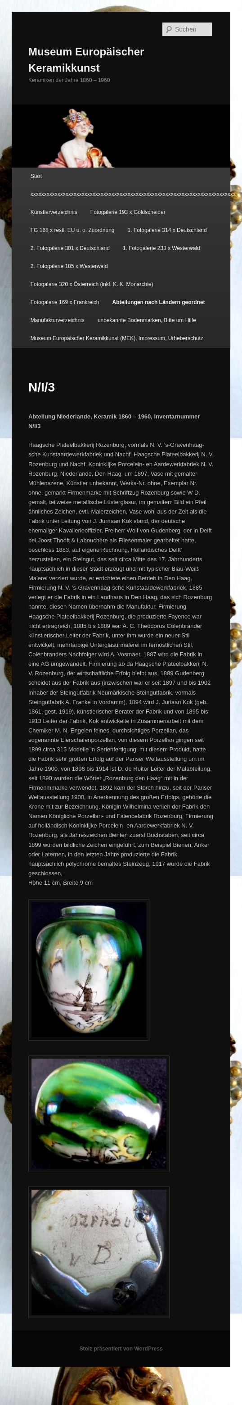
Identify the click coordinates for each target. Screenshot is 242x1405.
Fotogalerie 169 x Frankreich (65, 302)
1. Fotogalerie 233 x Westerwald (161, 248)
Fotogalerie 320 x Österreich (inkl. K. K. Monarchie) (92, 284)
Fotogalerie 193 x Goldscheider (128, 212)
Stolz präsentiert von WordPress (120, 1349)
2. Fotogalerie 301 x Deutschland (70, 248)
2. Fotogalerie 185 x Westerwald (69, 266)
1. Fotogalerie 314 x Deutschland (167, 230)
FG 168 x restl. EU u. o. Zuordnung (73, 230)
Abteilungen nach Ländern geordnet (158, 302)
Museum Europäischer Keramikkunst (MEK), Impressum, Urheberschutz (117, 338)
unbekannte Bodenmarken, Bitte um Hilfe (147, 320)
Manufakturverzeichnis (58, 320)
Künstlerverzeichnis (54, 212)
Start (36, 176)
